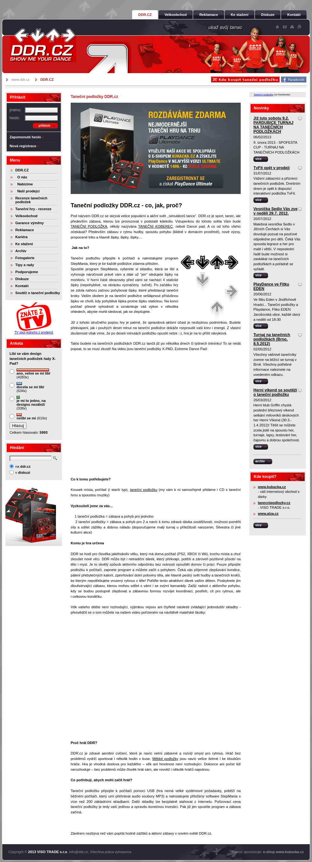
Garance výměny (29, 223)
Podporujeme (26, 272)
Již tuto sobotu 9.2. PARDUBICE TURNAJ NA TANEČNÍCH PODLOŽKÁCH (273, 125)
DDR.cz (43, 45)
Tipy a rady (24, 265)
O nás (21, 177)
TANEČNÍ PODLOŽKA (89, 226)
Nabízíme (24, 184)
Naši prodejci (27, 191)
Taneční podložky (263, 94)
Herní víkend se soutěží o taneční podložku (275, 392)
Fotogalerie (24, 258)
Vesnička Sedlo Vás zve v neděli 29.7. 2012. (275, 211)
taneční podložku (143, 490)
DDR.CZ (22, 170)
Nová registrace (23, 146)
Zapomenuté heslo (25, 137)
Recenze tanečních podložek (31, 200)
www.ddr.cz (20, 79)
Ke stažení (24, 244)
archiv (260, 461)
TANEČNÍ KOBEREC (155, 226)
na (23, 466)
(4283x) (33, 374)
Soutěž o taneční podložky (37, 293)
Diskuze (22, 279)
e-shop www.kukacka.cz (283, 852)
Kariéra (21, 237)
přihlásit (44, 125)
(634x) (30, 387)
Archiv (20, 251)
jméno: (15, 110)
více (258, 159)
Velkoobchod (26, 216)
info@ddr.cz (78, 852)
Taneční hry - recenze (33, 209)
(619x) (32, 416)
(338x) (31, 403)
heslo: (15, 118)
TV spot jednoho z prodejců (33, 332)
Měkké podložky (165, 759)
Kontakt (22, 286)
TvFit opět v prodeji (271, 168)
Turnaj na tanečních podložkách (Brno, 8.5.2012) (271, 339)
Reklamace (24, 230)
